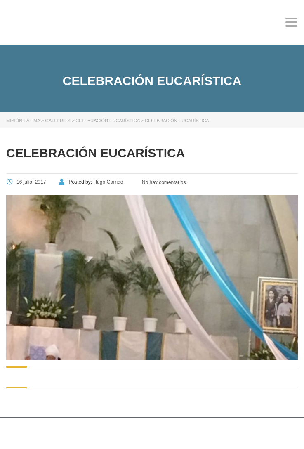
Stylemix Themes (155, 431)
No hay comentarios (163, 182)
